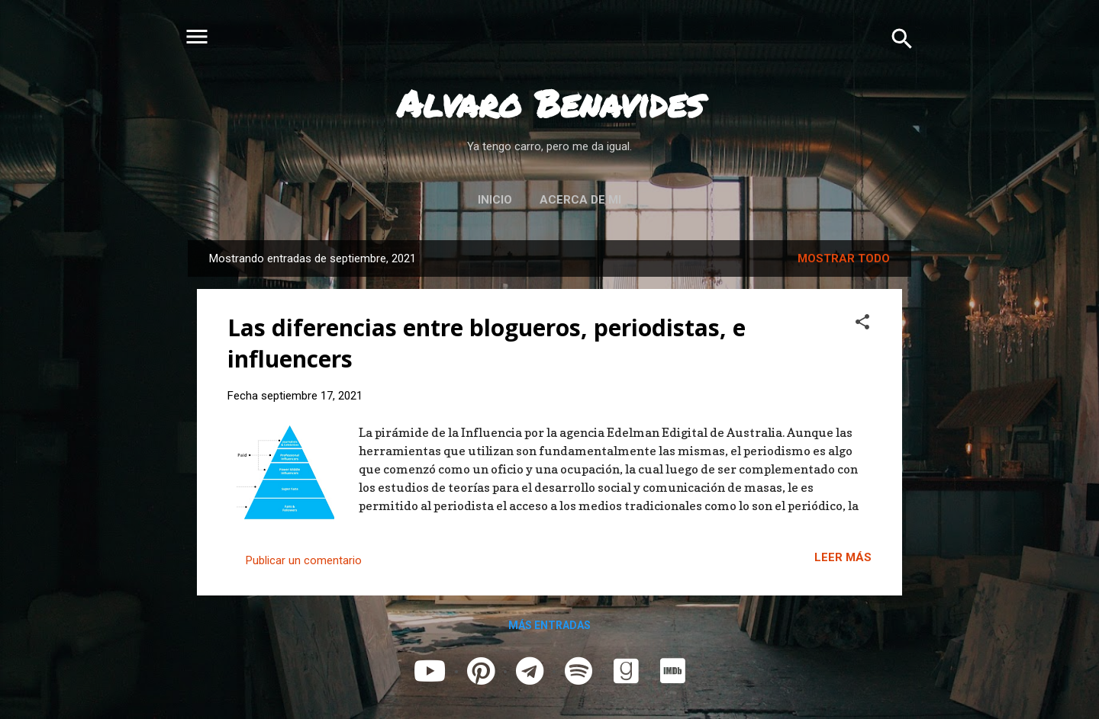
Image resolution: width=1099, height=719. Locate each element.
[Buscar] (902, 38)
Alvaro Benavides (550, 103)
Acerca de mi (580, 200)
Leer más (843, 557)
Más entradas (549, 625)
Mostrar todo (844, 258)
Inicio (495, 200)
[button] (862, 321)
